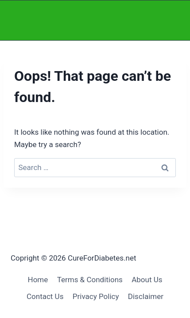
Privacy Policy (96, 296)
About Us (147, 279)
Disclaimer (145, 296)
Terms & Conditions (90, 279)
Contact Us (45, 296)
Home (38, 279)
